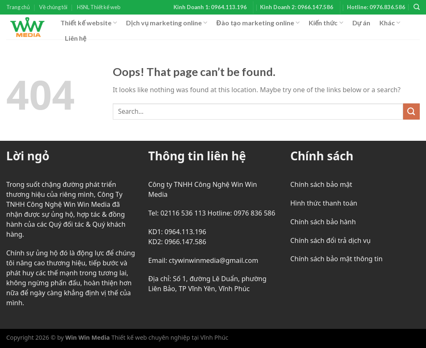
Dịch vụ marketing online (166, 23)
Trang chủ (18, 7)
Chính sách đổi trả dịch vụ (330, 240)
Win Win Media (87, 337)
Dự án (361, 23)
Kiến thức (326, 23)
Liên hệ (75, 38)
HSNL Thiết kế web (98, 7)
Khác (389, 23)
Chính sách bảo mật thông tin (336, 258)
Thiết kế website (88, 23)
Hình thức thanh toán (323, 203)
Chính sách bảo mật (321, 184)
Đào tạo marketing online (258, 23)
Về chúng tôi (53, 7)
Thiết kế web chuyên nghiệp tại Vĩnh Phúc (169, 337)
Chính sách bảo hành (323, 221)
